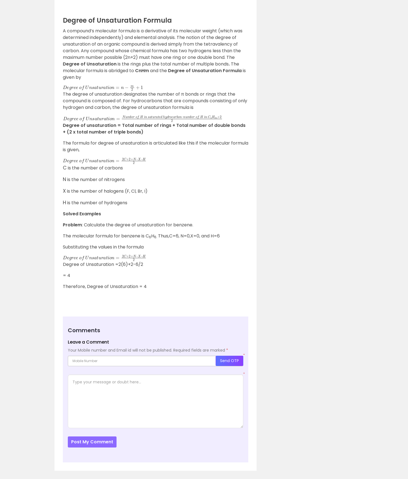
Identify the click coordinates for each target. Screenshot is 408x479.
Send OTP (229, 360)
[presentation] (65, 167)
